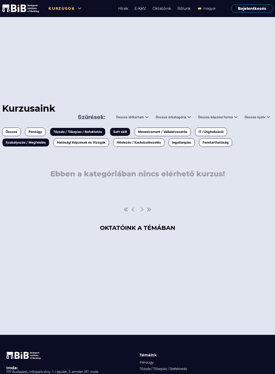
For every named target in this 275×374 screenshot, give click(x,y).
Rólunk (184, 8)
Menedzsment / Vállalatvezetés (162, 132)
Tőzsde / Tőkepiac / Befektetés (77, 132)
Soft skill (120, 132)
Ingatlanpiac (181, 142)
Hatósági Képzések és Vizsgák (81, 142)
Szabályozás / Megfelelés (26, 142)
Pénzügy (35, 132)
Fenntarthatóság (216, 142)
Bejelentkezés (252, 8)
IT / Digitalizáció (211, 132)
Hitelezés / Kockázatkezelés (139, 142)
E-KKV (140, 8)
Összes (11, 132)
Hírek (123, 8)
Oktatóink (161, 8)
